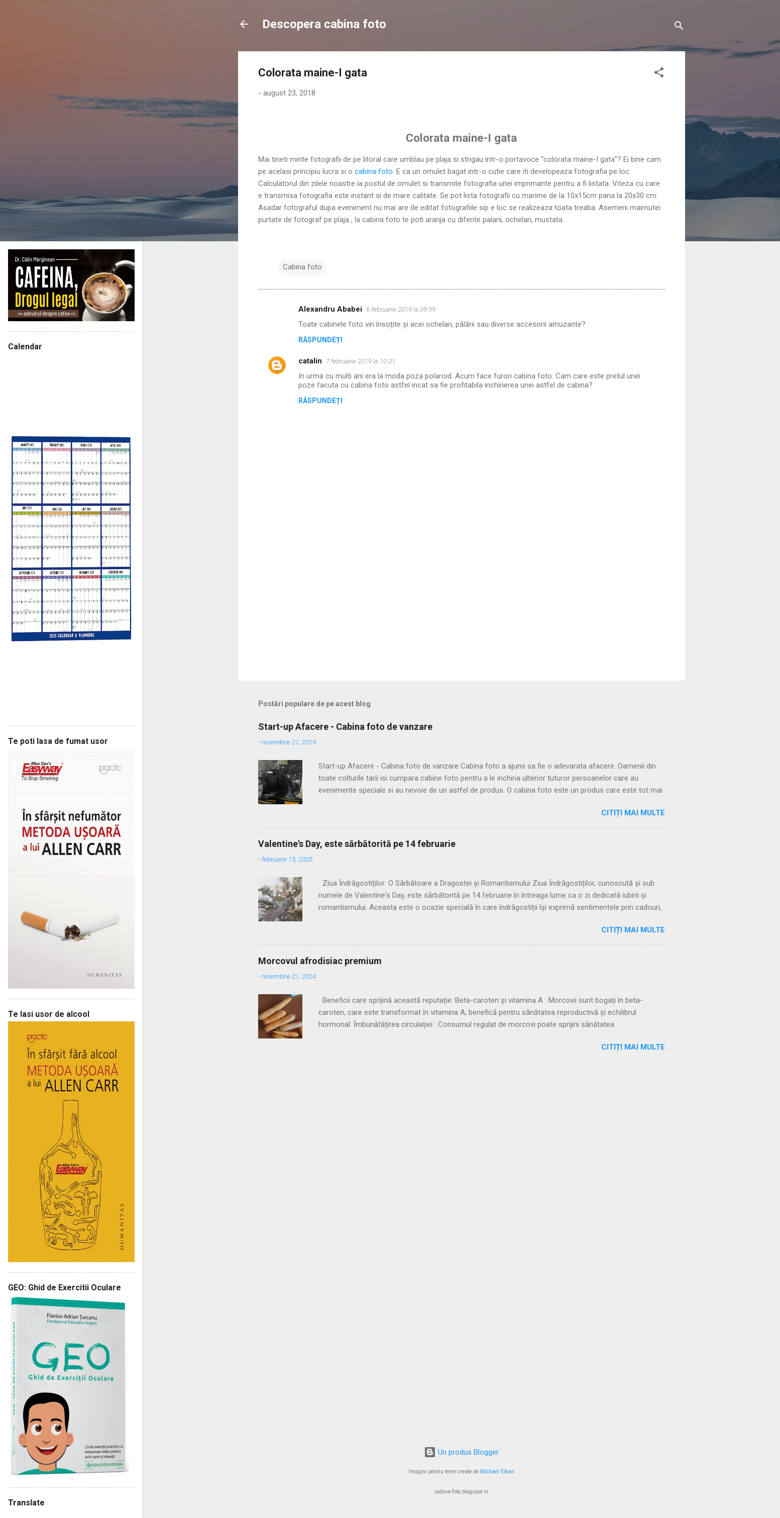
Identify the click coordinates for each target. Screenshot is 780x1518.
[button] (659, 74)
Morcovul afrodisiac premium (320, 961)
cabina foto (374, 171)
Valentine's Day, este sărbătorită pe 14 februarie (357, 843)
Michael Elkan (497, 1471)
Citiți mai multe (633, 812)
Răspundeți (320, 340)
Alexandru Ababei (330, 309)
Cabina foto (302, 266)
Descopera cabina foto (324, 24)
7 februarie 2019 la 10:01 (360, 361)
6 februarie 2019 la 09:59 (400, 309)
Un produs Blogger (461, 1452)
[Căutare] (679, 27)
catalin (310, 360)
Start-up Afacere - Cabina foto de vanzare (345, 726)
